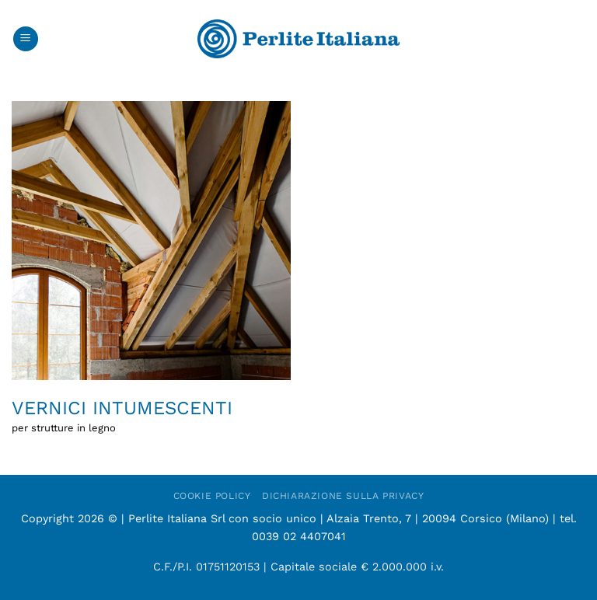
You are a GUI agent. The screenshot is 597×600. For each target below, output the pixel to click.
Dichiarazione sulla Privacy (343, 495)
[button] (25, 39)
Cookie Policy (212, 495)
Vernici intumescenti (122, 408)
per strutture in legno (64, 428)
